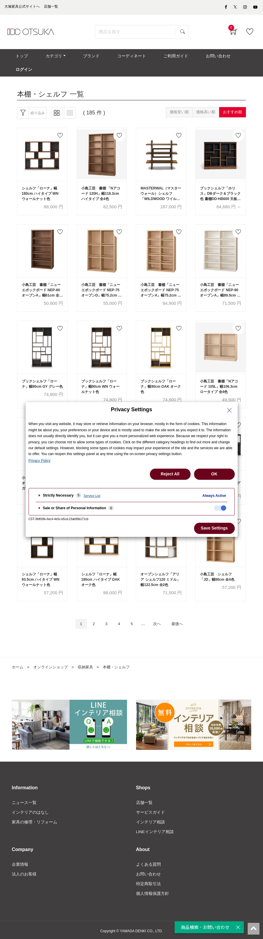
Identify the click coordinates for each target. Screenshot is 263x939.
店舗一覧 (144, 799)
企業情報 (20, 862)
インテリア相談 (150, 819)
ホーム (18, 663)
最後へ (181, 620)
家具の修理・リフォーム (34, 819)
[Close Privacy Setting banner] (229, 410)
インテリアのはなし (30, 809)
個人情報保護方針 (152, 892)
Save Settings (214, 528)
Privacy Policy (40, 461)
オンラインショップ (52, 663)
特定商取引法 (148, 882)
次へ (158, 620)
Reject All (170, 474)
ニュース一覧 (24, 799)
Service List (92, 495)
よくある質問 (148, 862)
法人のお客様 (24, 872)
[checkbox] (220, 508)
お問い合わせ (148, 872)
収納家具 (89, 663)
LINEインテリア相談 (155, 829)
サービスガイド (150, 809)
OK (214, 474)
